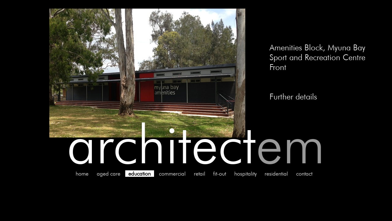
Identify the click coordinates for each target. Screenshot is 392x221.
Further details (293, 96)
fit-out (219, 173)
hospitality (245, 173)
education (139, 173)
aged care (108, 173)
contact (304, 173)
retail (199, 173)
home (82, 173)
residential (276, 173)
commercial (172, 173)
